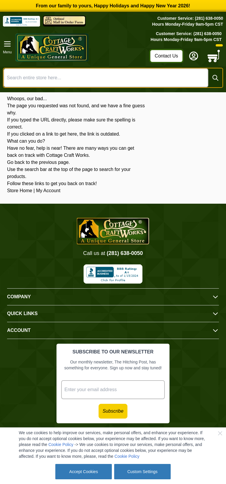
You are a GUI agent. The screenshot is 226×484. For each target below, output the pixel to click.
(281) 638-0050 (125, 253)
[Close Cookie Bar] (220, 433)
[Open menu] (7, 47)
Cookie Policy (60, 444)
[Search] (215, 77)
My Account (48, 190)
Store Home (19, 190)
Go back (16, 162)
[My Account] (193, 56)
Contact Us (166, 55)
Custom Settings (142, 471)
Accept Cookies (83, 471)
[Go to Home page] (80, 47)
